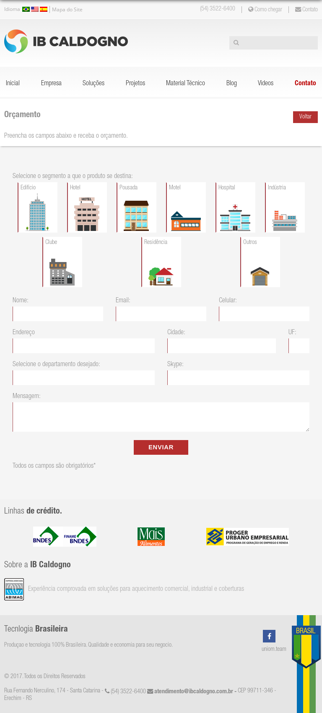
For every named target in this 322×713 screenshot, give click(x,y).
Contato (306, 9)
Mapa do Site (67, 9)
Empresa (51, 84)
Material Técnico (185, 84)
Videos (265, 84)
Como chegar (265, 9)
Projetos (135, 84)
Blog (231, 84)
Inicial (13, 84)
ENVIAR (161, 447)
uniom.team (274, 650)
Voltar (305, 117)
